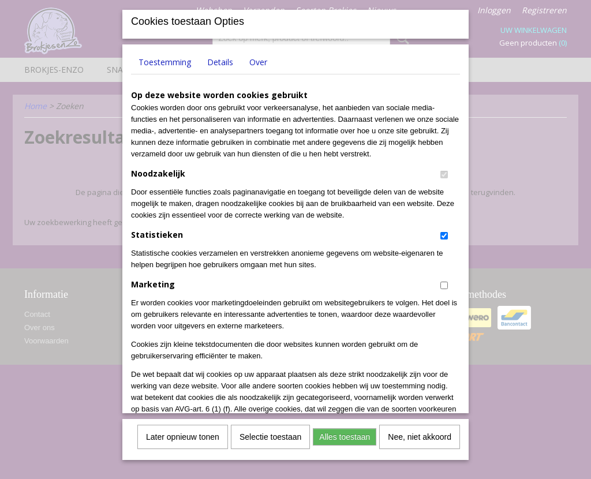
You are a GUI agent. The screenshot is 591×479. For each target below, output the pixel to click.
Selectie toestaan (270, 432)
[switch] (444, 170)
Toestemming (165, 58)
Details (220, 58)
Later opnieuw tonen (182, 432)
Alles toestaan (344, 432)
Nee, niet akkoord (419, 432)
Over (258, 58)
